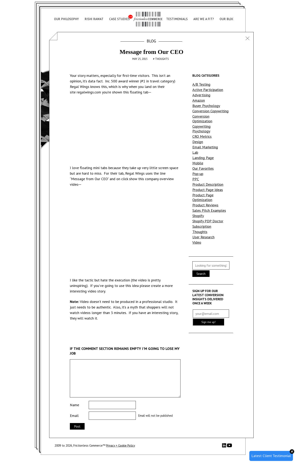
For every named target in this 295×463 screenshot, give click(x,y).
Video (196, 242)
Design (197, 141)
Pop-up (197, 173)
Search (200, 274)
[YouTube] (229, 447)
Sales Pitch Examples (209, 210)
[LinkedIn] (224, 446)
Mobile (197, 163)
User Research (203, 237)
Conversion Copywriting (210, 111)
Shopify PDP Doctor (207, 221)
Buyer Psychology (206, 105)
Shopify (198, 215)
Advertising (201, 95)
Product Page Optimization (202, 197)
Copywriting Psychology (201, 128)
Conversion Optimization (202, 118)
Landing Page (203, 157)
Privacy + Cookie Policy (120, 445)
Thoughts (162, 59)
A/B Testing (201, 84)
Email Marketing (205, 147)
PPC (195, 179)
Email (74, 415)
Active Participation (207, 89)
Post (77, 426)
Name (74, 405)
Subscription (201, 226)
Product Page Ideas (207, 189)
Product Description (207, 184)
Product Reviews (205, 205)
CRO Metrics (202, 136)
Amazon (198, 100)
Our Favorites (203, 168)
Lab (195, 152)
